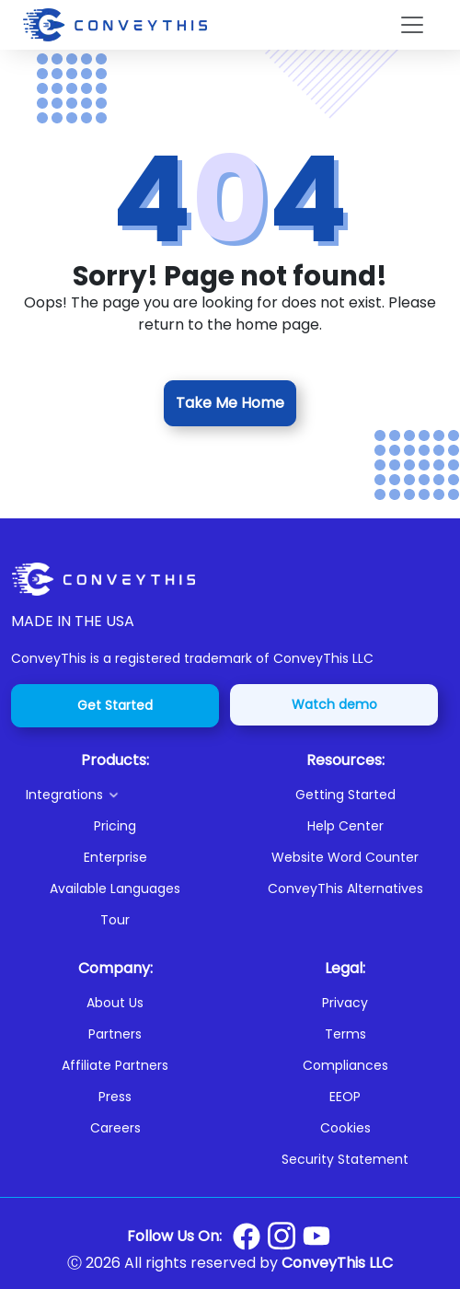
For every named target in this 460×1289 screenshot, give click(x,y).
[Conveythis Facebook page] (246, 1236)
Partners (115, 1034)
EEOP (345, 1096)
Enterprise (115, 857)
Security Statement (345, 1159)
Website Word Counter (345, 857)
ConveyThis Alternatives (345, 888)
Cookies (345, 1128)
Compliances (345, 1065)
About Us (115, 1002)
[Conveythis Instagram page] (281, 1235)
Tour (115, 920)
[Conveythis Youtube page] (316, 1236)
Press (115, 1096)
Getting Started (345, 794)
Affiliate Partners (115, 1065)
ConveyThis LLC (337, 1262)
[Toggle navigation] (412, 24)
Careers (115, 1128)
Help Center (345, 826)
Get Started (115, 705)
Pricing (115, 826)
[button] (122, 795)
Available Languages (115, 888)
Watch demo (334, 704)
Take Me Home (230, 402)
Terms (345, 1034)
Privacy (345, 1002)
